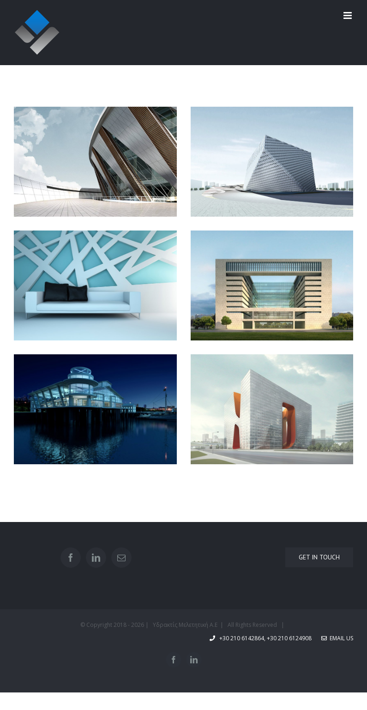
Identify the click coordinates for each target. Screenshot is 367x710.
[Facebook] (70, 557)
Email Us (337, 638)
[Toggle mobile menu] (348, 15)
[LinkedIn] (96, 557)
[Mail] (121, 557)
